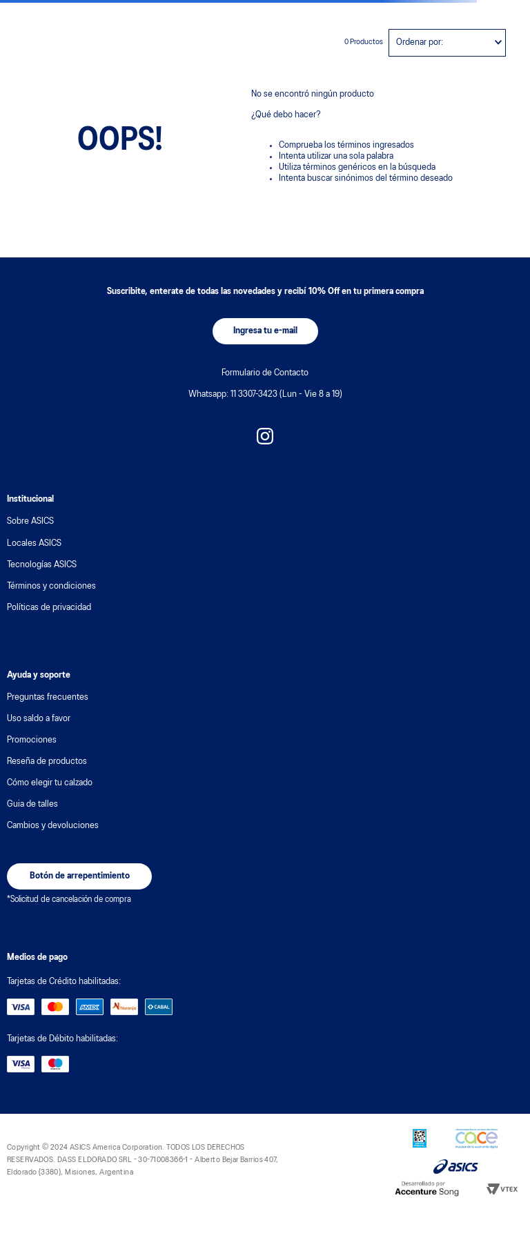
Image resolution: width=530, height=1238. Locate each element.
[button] (265, 331)
